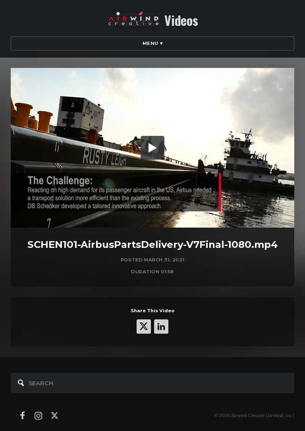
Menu (153, 43)
